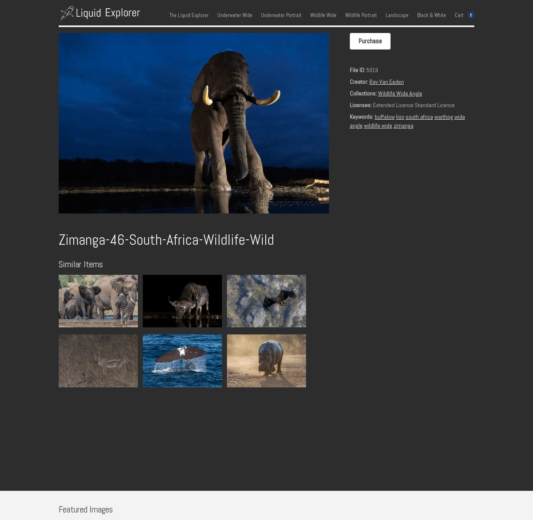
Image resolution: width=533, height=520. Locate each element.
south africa (419, 117)
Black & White (431, 15)
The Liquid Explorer (189, 15)
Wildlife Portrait (361, 15)
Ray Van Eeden (386, 81)
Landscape (397, 15)
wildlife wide (378, 125)
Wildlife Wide (323, 15)
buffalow (385, 117)
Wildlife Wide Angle (400, 93)
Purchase (370, 41)
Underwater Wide (234, 15)
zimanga (403, 125)
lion (400, 117)
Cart (459, 15)
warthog (443, 117)
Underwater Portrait (281, 15)
